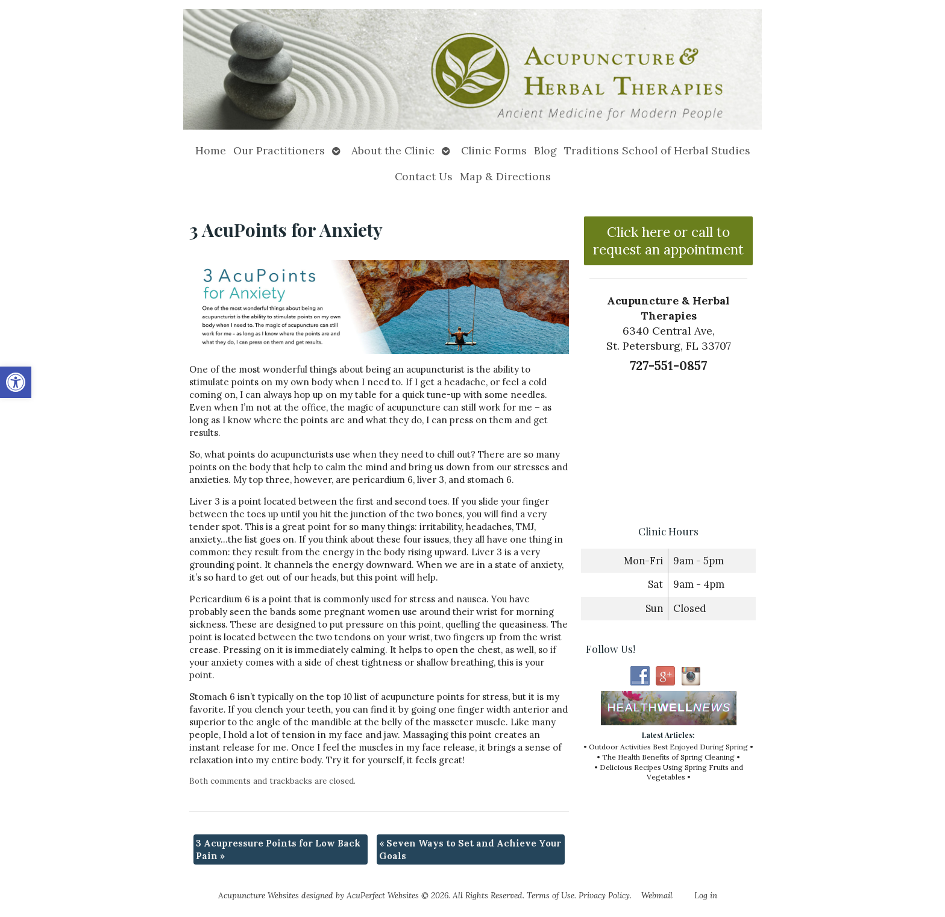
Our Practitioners (279, 150)
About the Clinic (393, 150)
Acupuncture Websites (258, 895)
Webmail (657, 895)
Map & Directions (505, 176)
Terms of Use (550, 895)
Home (210, 150)
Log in (705, 895)
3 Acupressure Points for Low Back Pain (278, 849)
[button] (15, 382)
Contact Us (424, 176)
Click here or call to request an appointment (668, 240)
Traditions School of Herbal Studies (657, 150)
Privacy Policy (604, 895)
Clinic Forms (494, 150)
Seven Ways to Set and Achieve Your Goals (470, 849)
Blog (545, 150)
